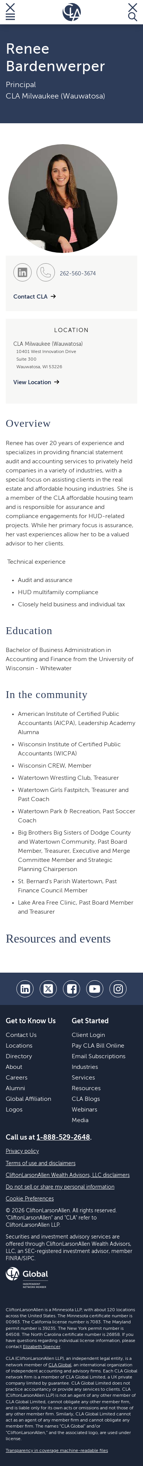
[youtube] (94, 988)
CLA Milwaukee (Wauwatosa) (55, 96)
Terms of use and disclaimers (41, 1163)
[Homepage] (72, 12)
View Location (32, 382)
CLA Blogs (86, 1099)
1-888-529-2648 (63, 1137)
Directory (19, 1057)
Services (83, 1078)
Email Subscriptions (98, 1057)
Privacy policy (22, 1151)
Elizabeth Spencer (41, 1347)
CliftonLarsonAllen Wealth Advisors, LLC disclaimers (68, 1175)
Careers (16, 1078)
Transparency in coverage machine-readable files (57, 1451)
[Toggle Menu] (10, 12)
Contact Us (21, 1035)
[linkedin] (25, 988)
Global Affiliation (28, 1099)
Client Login (88, 1035)
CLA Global (59, 1365)
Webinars (84, 1110)
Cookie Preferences (30, 1199)
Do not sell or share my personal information (60, 1187)
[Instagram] (118, 988)
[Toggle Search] (132, 12)
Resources (86, 1089)
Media (80, 1121)
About (14, 1067)
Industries (85, 1067)
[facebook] (71, 988)
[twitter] (48, 988)
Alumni (15, 1089)
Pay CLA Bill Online (98, 1046)
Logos (14, 1110)
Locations (19, 1046)
